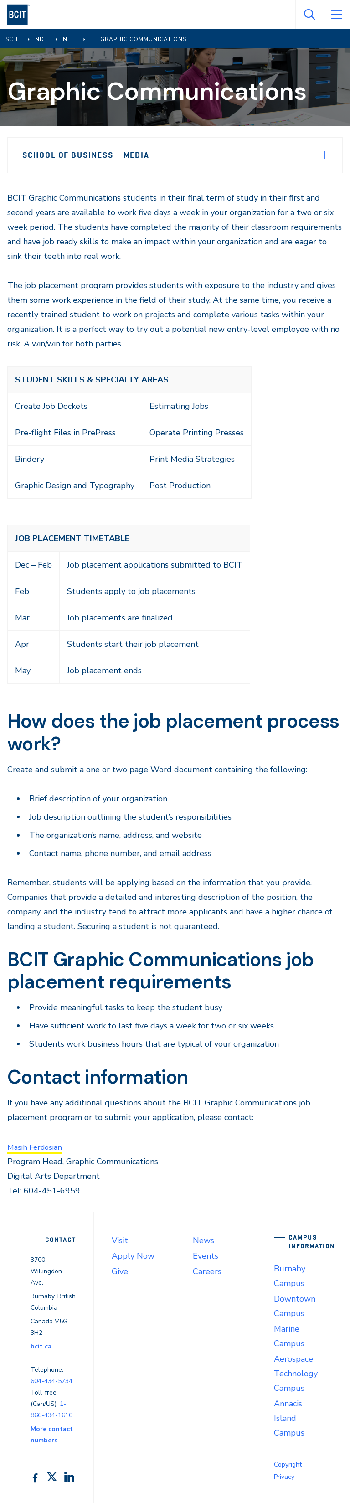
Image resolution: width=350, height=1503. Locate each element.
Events (205, 1255)
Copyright (288, 1464)
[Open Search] (309, 14)
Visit (120, 1240)
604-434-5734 (51, 1381)
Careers (207, 1271)
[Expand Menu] (325, 155)
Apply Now (133, 1255)
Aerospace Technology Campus (296, 1373)
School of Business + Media (85, 155)
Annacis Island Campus (289, 1418)
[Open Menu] (336, 14)
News (203, 1240)
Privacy (284, 1476)
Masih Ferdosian (37, 1146)
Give (120, 1271)
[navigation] (22, 14)
